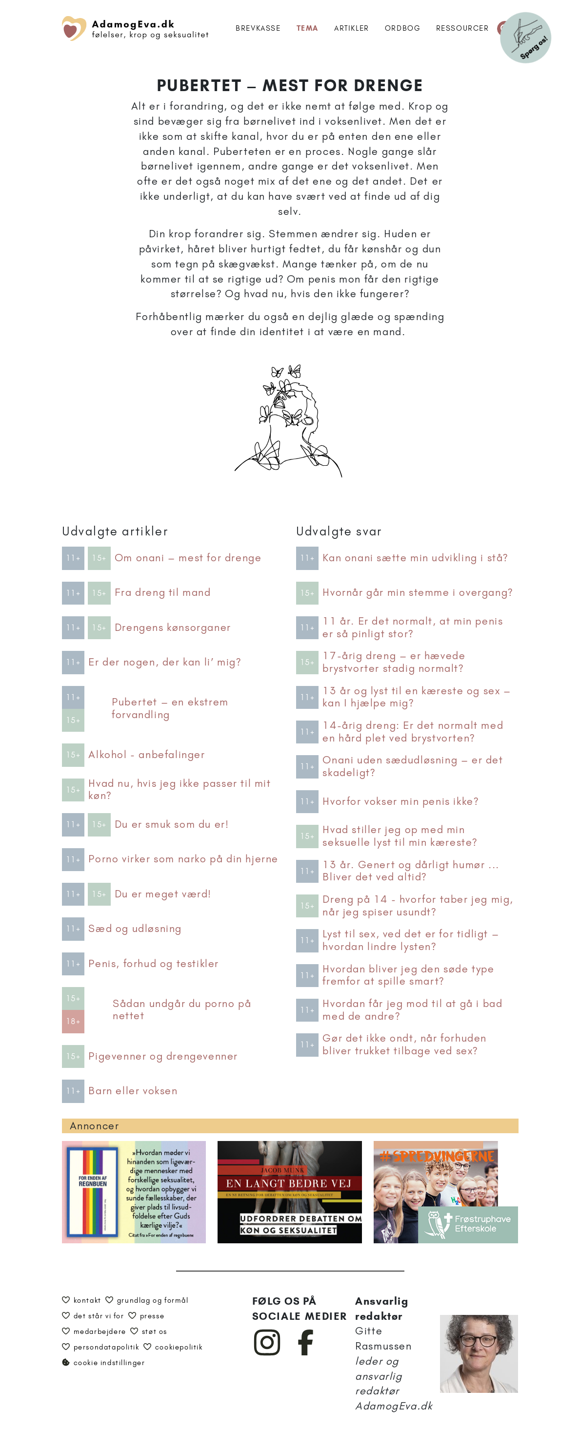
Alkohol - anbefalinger (146, 754)
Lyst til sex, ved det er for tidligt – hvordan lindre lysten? (410, 940)
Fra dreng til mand (163, 592)
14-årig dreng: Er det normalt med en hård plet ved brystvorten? (412, 731)
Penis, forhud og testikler (153, 963)
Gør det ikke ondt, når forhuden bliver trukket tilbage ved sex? (404, 1044)
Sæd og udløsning (135, 928)
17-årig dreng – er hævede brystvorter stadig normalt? (393, 662)
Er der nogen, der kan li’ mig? (164, 662)
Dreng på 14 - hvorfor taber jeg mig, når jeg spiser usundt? (418, 905)
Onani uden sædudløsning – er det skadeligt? (412, 766)
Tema (308, 28)
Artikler (351, 28)
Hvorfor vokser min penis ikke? (400, 801)
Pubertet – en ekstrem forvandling (170, 708)
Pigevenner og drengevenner (163, 1056)
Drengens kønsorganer (173, 627)
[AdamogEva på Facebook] (306, 1353)
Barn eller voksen (133, 1090)
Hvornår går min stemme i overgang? (417, 592)
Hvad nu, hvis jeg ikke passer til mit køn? (179, 789)
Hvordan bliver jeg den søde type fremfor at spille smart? (408, 975)
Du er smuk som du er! (172, 824)
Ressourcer (462, 28)
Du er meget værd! (163, 894)
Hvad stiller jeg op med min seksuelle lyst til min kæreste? (400, 836)
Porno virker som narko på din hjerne (183, 859)
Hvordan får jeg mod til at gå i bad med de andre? (412, 1010)
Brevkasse (258, 28)
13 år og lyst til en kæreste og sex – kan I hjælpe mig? (416, 697)
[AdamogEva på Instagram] (267, 1353)
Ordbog (402, 28)
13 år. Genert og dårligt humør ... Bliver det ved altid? (410, 871)
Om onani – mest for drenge (188, 557)
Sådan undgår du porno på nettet (182, 1010)
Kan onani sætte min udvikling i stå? (415, 557)
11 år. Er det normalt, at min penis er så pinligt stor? (412, 627)
